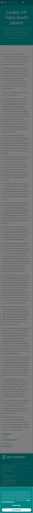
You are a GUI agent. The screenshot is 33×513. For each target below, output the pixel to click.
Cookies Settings (16, 507)
